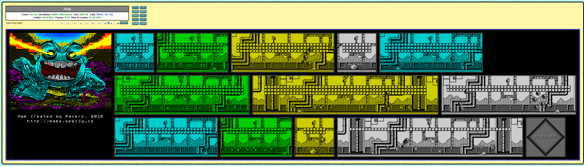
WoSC (100, 14)
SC (106, 14)
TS (110, 14)
